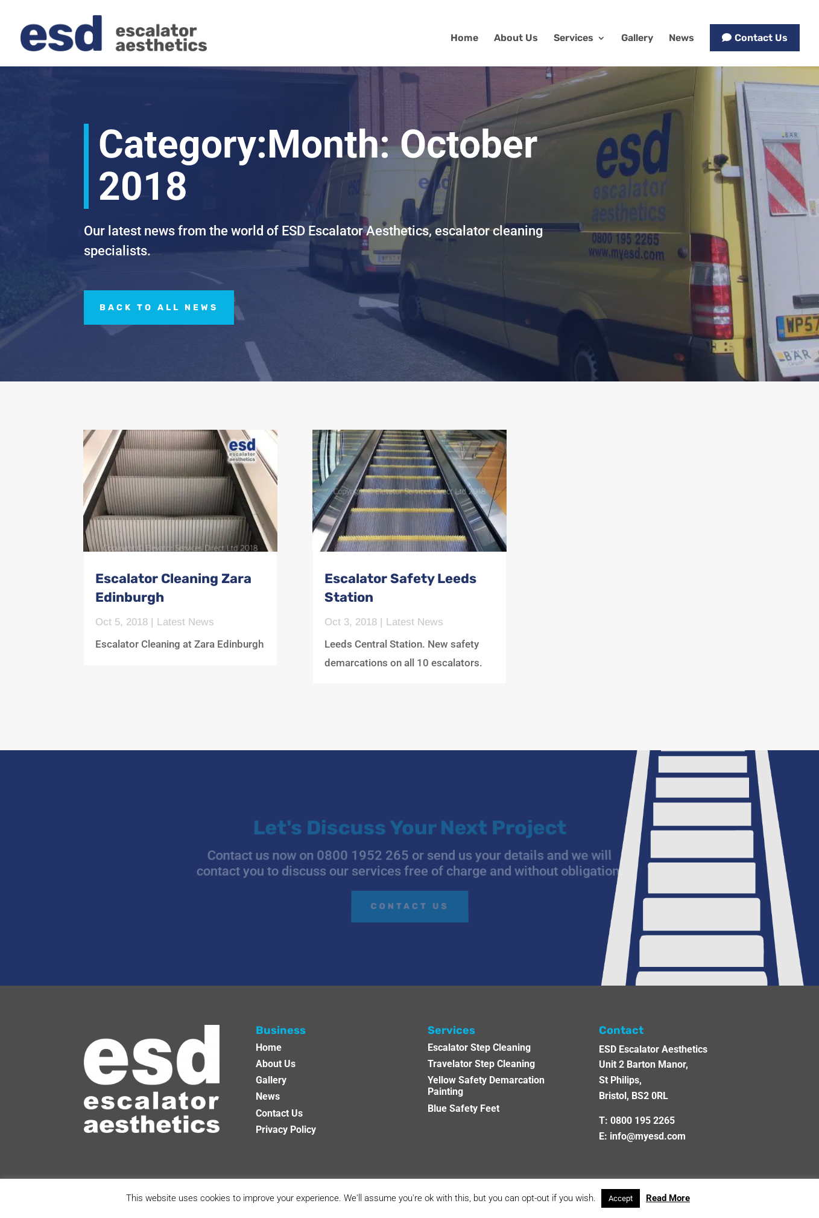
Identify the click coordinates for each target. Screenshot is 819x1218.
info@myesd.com (648, 1136)
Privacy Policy (286, 1129)
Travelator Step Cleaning (481, 1064)
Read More (668, 1198)
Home (464, 38)
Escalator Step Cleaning (479, 1047)
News (681, 38)
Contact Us (761, 37)
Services (573, 38)
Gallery (637, 38)
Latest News (185, 622)
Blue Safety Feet (463, 1108)
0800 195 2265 (642, 1120)
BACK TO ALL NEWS (159, 307)
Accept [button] (621, 1198)
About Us (516, 38)
